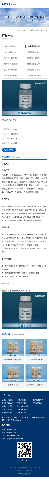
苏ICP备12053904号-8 (24, 470)
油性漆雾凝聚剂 (32, 64)
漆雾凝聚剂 (24, 417)
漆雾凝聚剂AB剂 (32, 75)
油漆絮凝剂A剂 (9, 52)
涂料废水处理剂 (32, 69)
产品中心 (30, 30)
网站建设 (28, 474)
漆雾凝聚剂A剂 (9, 46)
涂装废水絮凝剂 (9, 58)
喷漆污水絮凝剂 (32, 58)
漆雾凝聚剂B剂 (41, 30)
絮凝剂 (14, 417)
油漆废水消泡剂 (9, 75)
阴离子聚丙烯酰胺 (14, 420)
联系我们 (9, 150)
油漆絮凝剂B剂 (32, 52)
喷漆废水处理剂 (9, 69)
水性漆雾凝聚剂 (9, 64)
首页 (23, 30)
